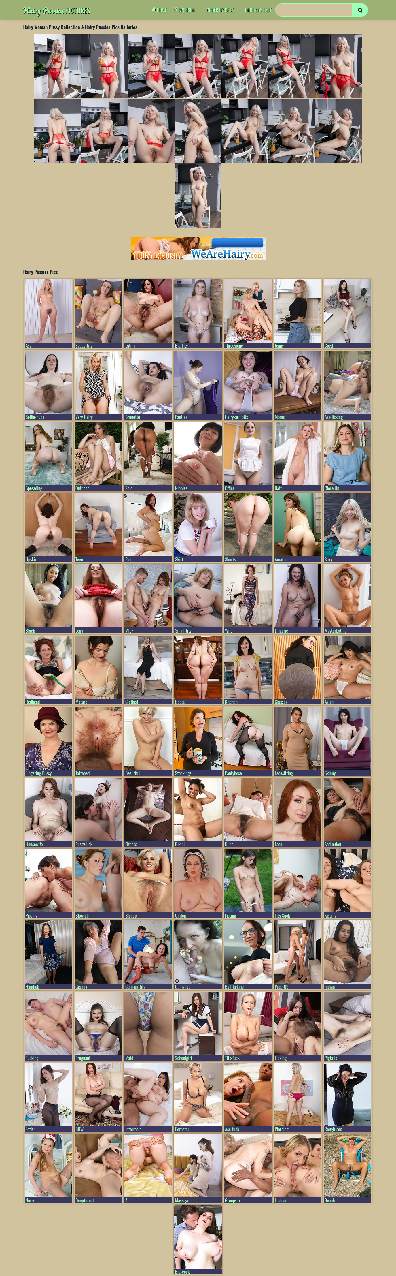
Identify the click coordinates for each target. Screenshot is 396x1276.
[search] (360, 10)
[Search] (321, 10)
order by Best (219, 10)
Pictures (56, 10)
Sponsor (186, 10)
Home (161, 10)
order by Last (258, 10)
